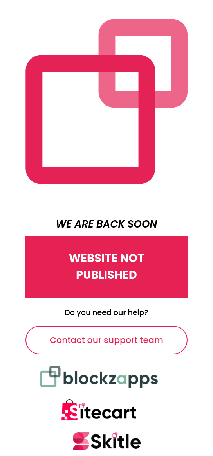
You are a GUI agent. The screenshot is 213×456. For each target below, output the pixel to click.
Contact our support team (106, 340)
